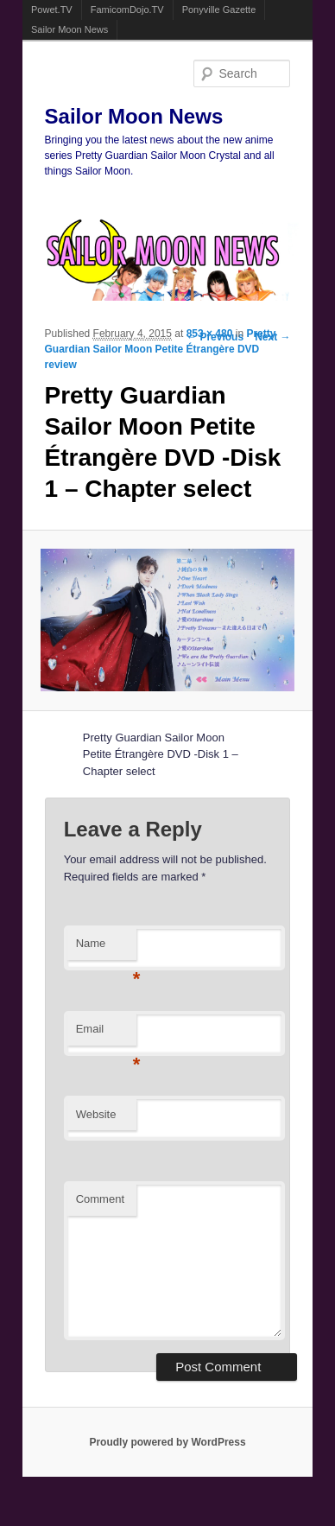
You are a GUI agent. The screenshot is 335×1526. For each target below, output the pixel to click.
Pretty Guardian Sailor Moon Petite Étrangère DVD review (160, 349)
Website (96, 1114)
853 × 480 (209, 333)
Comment (100, 1198)
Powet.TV (52, 9)
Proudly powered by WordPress (167, 1442)
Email (106, 1034)
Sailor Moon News (69, 29)
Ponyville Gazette (219, 9)
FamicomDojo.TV (127, 9)
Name (106, 948)
